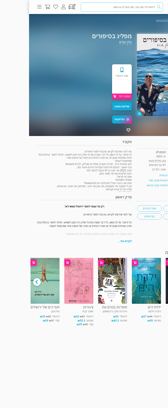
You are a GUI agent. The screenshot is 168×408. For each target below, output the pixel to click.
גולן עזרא (96, 42)
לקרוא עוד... (96, 241)
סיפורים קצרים (146, 208)
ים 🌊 (147, 216)
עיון (153, 20)
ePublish (132, 152)
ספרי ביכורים (120, 208)
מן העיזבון (120, 216)
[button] (93, 119)
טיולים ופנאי (133, 20)
